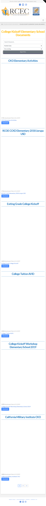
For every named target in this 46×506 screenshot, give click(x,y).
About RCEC (12, 499)
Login (19, 1)
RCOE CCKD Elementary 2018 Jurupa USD (13, 193)
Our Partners (21, 499)
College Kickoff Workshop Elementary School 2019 (16, 406)
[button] (43, 20)
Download (5, 122)
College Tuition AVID (7, 333)
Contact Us (34, 499)
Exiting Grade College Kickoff (9, 263)
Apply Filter (23, 52)
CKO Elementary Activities (9, 120)
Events (28, 499)
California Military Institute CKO (10, 476)
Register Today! (33, 1)
